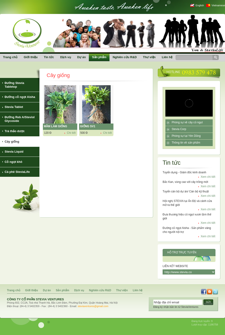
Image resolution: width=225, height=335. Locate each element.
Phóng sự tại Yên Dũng (186, 135)
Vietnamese (218, 5)
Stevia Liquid (14, 151)
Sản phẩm (99, 57)
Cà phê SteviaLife (17, 172)
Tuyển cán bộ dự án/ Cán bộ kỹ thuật (186, 191)
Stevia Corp (179, 129)
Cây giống (12, 141)
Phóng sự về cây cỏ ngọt (187, 122)
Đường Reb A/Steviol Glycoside (20, 119)
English (200, 5)
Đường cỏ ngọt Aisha (20, 97)
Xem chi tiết (208, 176)
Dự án (81, 57)
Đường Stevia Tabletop (14, 84)
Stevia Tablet (14, 107)
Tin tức (49, 57)
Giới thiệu (31, 57)
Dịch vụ (65, 57)
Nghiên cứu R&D (125, 57)
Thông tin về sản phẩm (186, 142)
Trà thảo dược (15, 131)
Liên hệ (167, 57)
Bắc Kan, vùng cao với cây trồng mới (185, 182)
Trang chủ (10, 57)
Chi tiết (71, 132)
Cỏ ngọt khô (13, 162)
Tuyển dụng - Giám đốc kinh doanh (184, 172)
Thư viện (149, 57)
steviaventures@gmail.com (93, 306)
